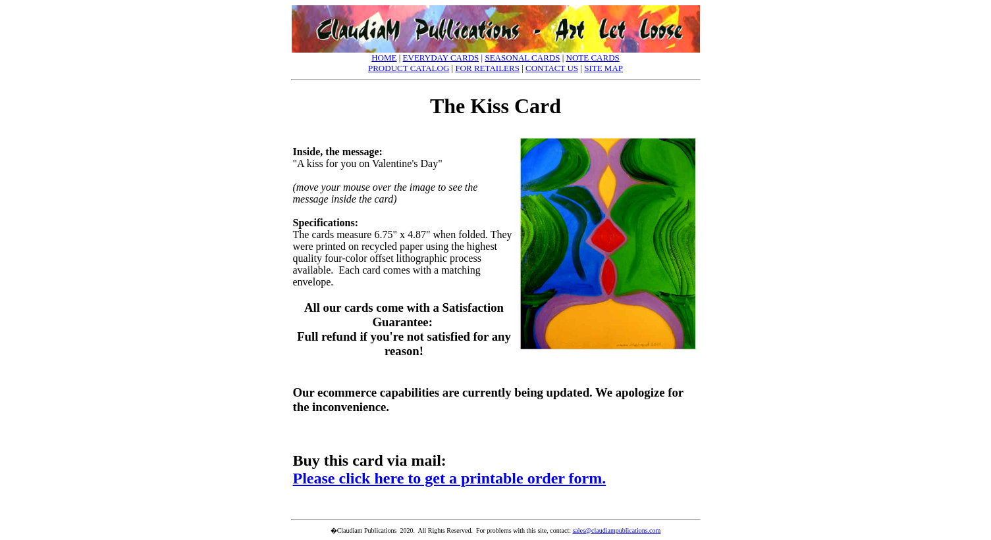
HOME (383, 57)
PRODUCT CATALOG (408, 68)
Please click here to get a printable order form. (449, 478)
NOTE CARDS (593, 57)
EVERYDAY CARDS (441, 57)
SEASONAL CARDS (522, 57)
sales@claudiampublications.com (616, 530)
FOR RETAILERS (487, 68)
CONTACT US (551, 68)
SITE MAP (603, 68)
